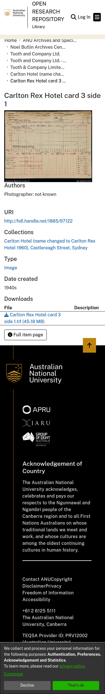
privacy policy (72, 666)
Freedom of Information (48, 593)
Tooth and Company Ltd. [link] (35, 54)
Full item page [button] (25, 334)
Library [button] (38, 26)
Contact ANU (36, 579)
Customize (13, 674)
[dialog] (52, 668)
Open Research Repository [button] (48, 11)
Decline (27, 685)
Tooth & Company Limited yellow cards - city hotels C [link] (38, 67)
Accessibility (36, 599)
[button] (73, 17)
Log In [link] (84, 17)
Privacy (54, 586)
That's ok (75, 685)
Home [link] (10, 40)
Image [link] (10, 267)
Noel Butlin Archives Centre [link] (38, 47)
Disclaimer (34, 586)
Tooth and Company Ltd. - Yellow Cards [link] (38, 60)
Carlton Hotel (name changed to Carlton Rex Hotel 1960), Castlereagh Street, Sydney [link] (38, 74)
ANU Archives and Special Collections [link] (51, 40)
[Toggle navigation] (97, 17)
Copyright (61, 579)
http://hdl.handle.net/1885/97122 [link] (38, 221)
